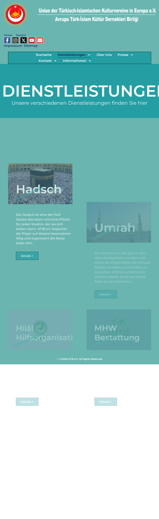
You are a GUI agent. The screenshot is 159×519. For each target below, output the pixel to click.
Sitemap (31, 46)
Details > (27, 276)
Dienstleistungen (74, 55)
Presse (125, 55)
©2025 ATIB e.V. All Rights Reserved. (79, 358)
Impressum (13, 46)
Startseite (44, 55)
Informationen (77, 61)
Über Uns (104, 55)
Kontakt (48, 61)
